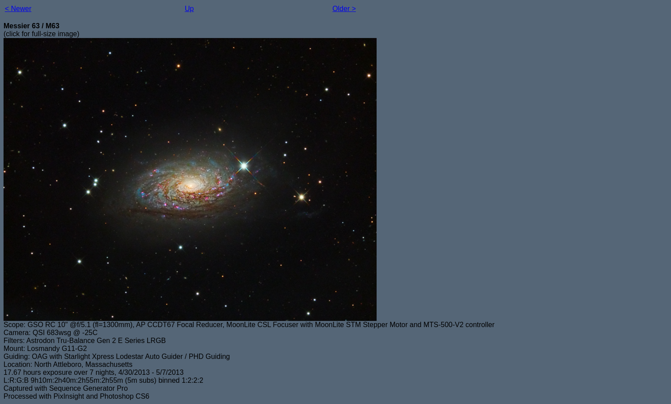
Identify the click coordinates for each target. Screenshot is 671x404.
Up (189, 8)
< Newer (18, 8)
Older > (344, 8)
